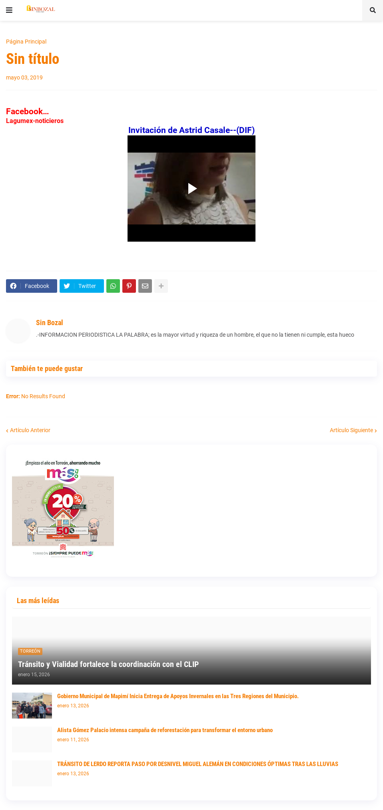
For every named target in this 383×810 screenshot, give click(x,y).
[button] (9, 10)
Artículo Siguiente (351, 430)
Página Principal (26, 41)
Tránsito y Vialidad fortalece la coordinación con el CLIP (108, 664)
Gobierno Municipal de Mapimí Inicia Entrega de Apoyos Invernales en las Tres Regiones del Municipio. (178, 696)
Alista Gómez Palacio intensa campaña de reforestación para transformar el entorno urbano (165, 730)
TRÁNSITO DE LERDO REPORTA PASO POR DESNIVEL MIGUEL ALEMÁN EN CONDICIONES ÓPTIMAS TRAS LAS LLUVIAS (197, 764)
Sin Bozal (49, 322)
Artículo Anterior (30, 430)
